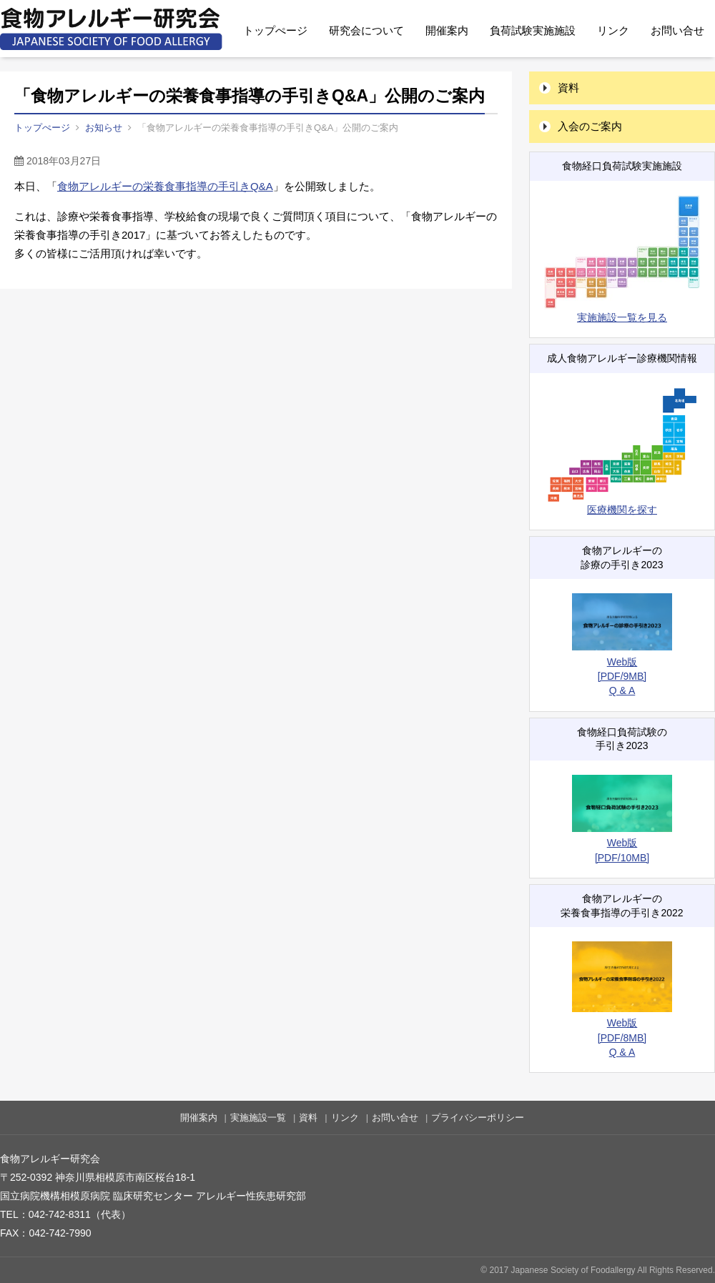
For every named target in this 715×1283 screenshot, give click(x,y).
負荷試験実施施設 (533, 30)
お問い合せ (677, 30)
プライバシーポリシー (477, 1117)
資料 (568, 87)
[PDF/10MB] (622, 857)
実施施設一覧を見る (622, 259)
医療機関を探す (622, 451)
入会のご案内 (590, 126)
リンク (613, 30)
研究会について (366, 30)
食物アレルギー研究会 (111, 28)
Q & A (622, 690)
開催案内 (446, 30)
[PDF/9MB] (622, 676)
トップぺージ (275, 30)
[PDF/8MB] (622, 1038)
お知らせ (103, 127)
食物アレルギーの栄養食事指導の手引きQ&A (165, 186)
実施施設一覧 (258, 1117)
